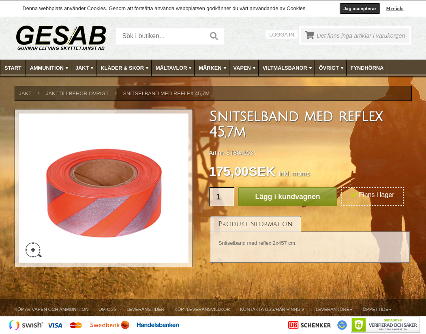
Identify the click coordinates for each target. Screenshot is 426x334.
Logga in (282, 35)
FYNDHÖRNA (367, 68)
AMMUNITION (50, 68)
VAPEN (245, 68)
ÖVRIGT (332, 68)
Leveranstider (145, 309)
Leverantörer (334, 309)
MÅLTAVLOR (174, 68)
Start (12, 68)
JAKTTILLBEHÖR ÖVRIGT (77, 93)
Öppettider (377, 309)
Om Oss (107, 309)
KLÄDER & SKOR (125, 68)
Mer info (395, 8)
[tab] (255, 224)
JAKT (85, 68)
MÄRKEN (213, 68)
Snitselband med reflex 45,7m (166, 93)
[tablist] (310, 239)
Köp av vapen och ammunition (52, 309)
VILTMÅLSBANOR (288, 68)
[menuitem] (13, 68)
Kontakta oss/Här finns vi (273, 309)
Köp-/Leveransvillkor (202, 309)
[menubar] (213, 68)
